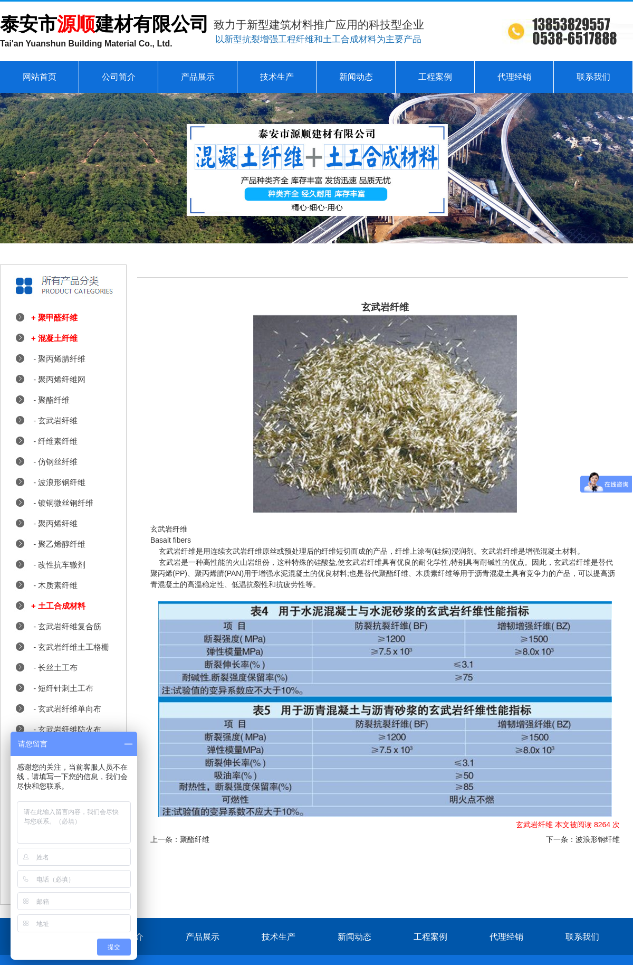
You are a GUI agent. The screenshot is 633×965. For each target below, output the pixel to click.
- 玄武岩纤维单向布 (66, 708)
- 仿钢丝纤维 (54, 461)
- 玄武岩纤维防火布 (66, 729)
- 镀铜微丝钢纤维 (62, 502)
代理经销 (514, 76)
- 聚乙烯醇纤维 (58, 544)
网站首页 (39, 76)
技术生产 (277, 76)
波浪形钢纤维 (598, 839)
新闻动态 (356, 76)
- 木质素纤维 (54, 585)
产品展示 (198, 76)
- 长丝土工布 (54, 667)
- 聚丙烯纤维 (54, 523)
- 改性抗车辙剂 (58, 564)
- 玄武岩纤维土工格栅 (70, 646)
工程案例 (435, 76)
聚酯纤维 (194, 839)
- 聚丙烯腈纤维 (58, 358)
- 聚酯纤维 (50, 399)
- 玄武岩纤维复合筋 (66, 626)
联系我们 (593, 76)
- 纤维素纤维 (54, 441)
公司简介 (119, 76)
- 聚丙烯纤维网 (58, 379)
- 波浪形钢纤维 (58, 482)
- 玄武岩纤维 (54, 420)
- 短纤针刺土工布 (62, 688)
